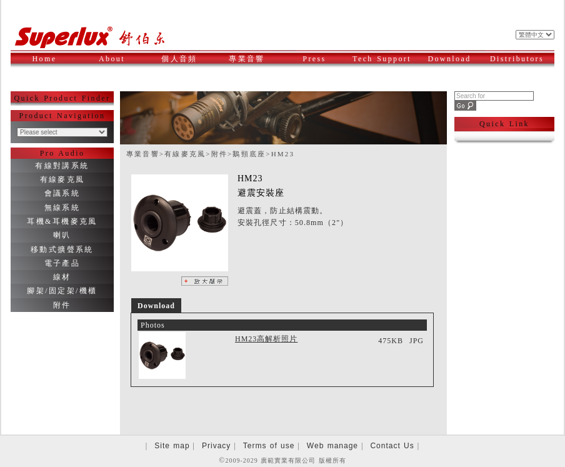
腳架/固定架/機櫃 (62, 290)
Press (323, 58)
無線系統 (62, 207)
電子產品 (62, 263)
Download (454, 58)
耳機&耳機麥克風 (62, 221)
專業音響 (253, 58)
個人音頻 (185, 58)
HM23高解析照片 (266, 338)
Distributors (519, 58)
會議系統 (62, 193)
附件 (62, 305)
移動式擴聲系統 (62, 249)
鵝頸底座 (249, 154)
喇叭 (62, 235)
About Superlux (117, 65)
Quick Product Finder (62, 98)
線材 (62, 277)
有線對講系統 (62, 165)
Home (44, 58)
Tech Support (382, 58)
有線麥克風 (62, 179)
